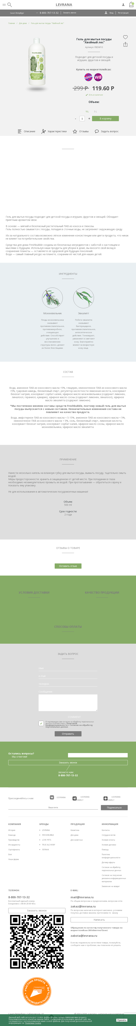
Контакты (106, 830)
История (11, 830)
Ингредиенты (14, 845)
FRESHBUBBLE (48, 835)
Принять (121, 1020)
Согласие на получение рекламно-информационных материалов (114, 878)
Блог (10, 854)
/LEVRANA (58, 797)
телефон (44, 683)
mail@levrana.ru (82, 897)
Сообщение (45, 691)
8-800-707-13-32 (49, 12)
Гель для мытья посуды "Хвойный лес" (47, 23)
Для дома (74, 835)
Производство (13, 840)
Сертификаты (14, 849)
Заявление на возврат (111, 886)
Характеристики (54, 131)
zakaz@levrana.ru (83, 906)
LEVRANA (46, 830)
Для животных (77, 840)
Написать (99, 919)
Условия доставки (109, 845)
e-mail (42, 676)
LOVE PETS (46, 840)
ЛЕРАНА (45, 849)
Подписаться (114, 807)
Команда (12, 835)
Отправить (68, 733)
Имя (41, 668)
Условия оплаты (108, 840)
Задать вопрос (107, 131)
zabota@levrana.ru (84, 935)
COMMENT (74, 717)
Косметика (75, 830)
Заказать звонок (69, 12)
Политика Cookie (33, 1023)
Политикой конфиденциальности (61, 724)
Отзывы (81, 131)
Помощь (105, 849)
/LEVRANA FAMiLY (80, 798)
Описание (26, 131)
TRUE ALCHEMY (48, 845)
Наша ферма (13, 859)
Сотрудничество (108, 835)
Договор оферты (108, 862)
